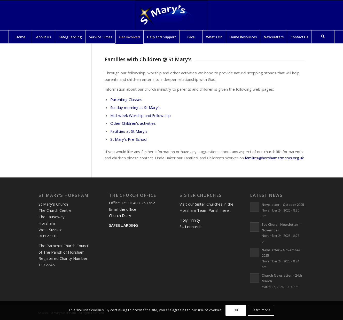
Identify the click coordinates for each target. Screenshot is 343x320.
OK (235, 310)
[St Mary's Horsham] (171, 15)
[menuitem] (20, 36)
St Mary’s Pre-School (128, 139)
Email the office (122, 209)
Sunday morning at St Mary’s (135, 107)
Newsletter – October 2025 (283, 204)
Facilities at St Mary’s (128, 131)
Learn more (261, 310)
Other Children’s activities (133, 123)
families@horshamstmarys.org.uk (274, 157)
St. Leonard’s (191, 226)
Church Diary (120, 215)
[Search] (322, 36)
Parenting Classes (126, 99)
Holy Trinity (190, 220)
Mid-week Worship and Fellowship (140, 115)
